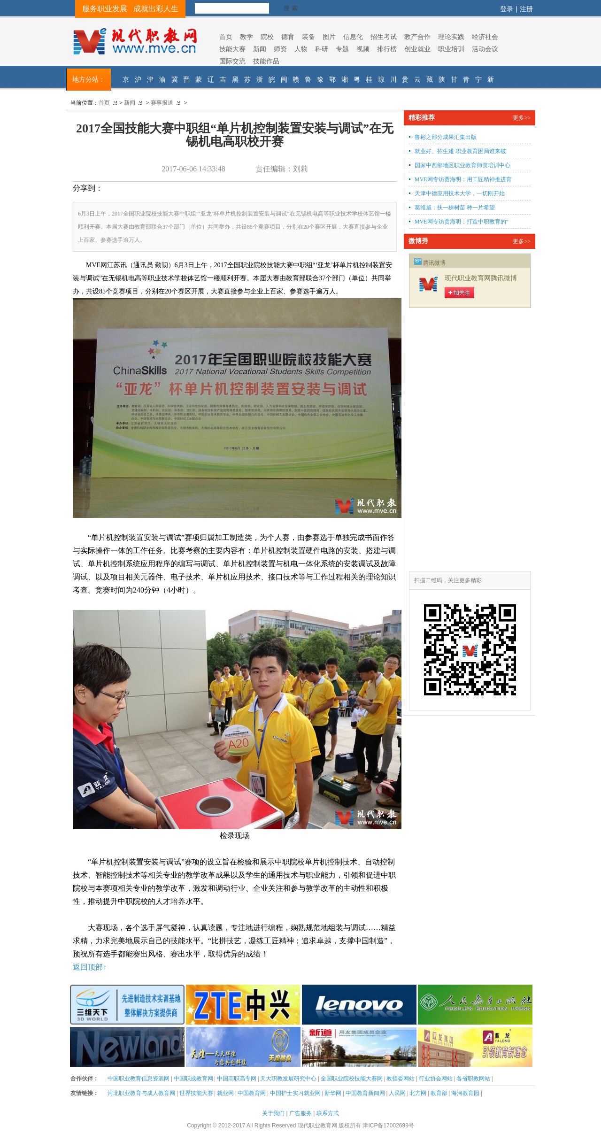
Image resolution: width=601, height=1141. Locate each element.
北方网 (417, 1093)
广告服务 (300, 1113)
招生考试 (383, 36)
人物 (301, 49)
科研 (321, 49)
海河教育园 (465, 1093)
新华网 (332, 1093)
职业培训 (451, 49)
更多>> (522, 118)
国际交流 (232, 61)
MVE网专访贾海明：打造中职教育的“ (462, 221)
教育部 (439, 1093)
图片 (329, 36)
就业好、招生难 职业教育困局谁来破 (460, 151)
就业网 (225, 1093)
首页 (225, 36)
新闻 (259, 49)
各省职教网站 (473, 1078)
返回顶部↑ (90, 967)
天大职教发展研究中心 (288, 1078)
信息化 (353, 36)
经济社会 (485, 36)
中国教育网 (252, 1093)
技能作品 (266, 61)
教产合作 (417, 36)
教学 (246, 36)
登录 (506, 9)
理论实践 (451, 36)
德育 (287, 36)
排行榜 (387, 49)
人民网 (397, 1093)
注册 (526, 9)
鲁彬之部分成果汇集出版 (446, 137)
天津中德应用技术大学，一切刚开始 (460, 193)
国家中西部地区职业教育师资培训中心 (462, 165)
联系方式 (327, 1113)
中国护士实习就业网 (295, 1093)
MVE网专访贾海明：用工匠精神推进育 (463, 179)
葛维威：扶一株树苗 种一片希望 (455, 207)
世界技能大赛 (196, 1093)
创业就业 (417, 49)
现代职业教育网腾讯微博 (481, 278)
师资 (280, 49)
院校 (267, 36)
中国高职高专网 (236, 1078)
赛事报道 (162, 103)
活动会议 (485, 49)
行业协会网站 (436, 1078)
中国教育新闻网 (365, 1093)
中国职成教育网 (193, 1078)
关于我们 (273, 1113)
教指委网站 (400, 1078)
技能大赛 (232, 49)
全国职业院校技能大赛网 (352, 1078)
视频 (363, 49)
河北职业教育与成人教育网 (141, 1093)
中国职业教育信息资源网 (139, 1078)
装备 (308, 36)
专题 (342, 49)
